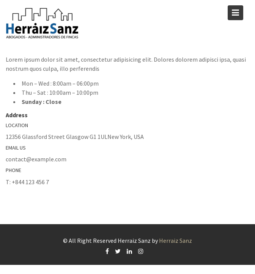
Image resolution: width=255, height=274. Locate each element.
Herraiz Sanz (175, 240)
